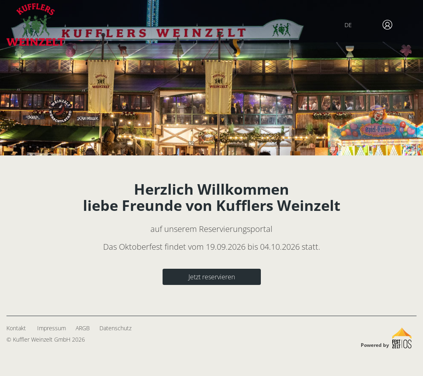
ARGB (83, 328)
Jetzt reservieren (211, 276)
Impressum (51, 328)
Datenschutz (115, 328)
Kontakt (16, 328)
